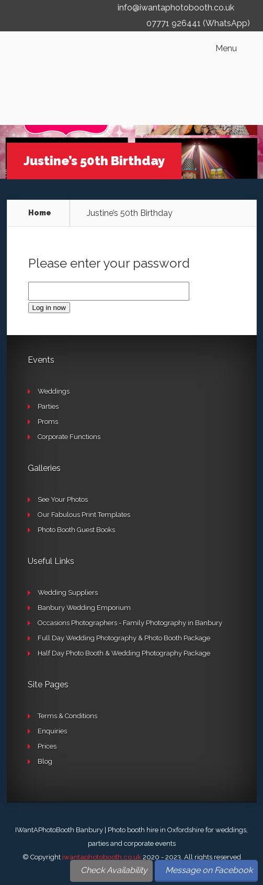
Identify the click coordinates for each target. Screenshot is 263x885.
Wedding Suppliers (68, 592)
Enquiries (52, 731)
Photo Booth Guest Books (76, 530)
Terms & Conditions (67, 716)
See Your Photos (63, 499)
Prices (47, 746)
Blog (45, 761)
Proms (48, 422)
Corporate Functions (69, 437)
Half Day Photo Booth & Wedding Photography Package (124, 653)
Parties (48, 406)
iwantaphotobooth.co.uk (101, 857)
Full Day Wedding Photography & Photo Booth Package (124, 638)
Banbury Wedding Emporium (84, 608)
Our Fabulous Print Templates (84, 515)
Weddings (54, 391)
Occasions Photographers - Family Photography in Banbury (130, 623)
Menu (226, 48)
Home (39, 212)
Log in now (49, 308)
